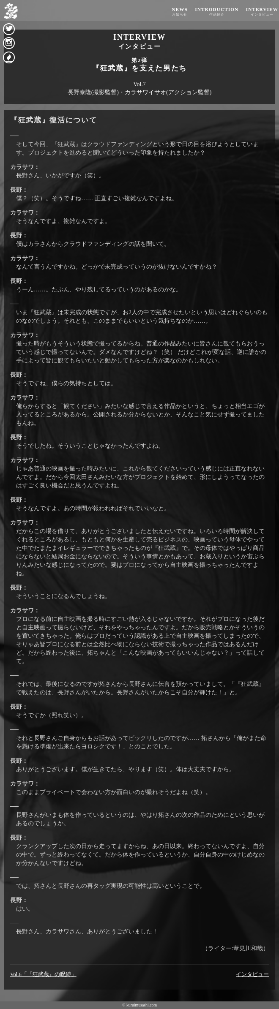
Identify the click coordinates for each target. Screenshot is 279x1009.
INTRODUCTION (216, 12)
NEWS (179, 12)
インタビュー (252, 974)
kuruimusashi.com (141, 1005)
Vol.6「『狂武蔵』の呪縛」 (43, 974)
